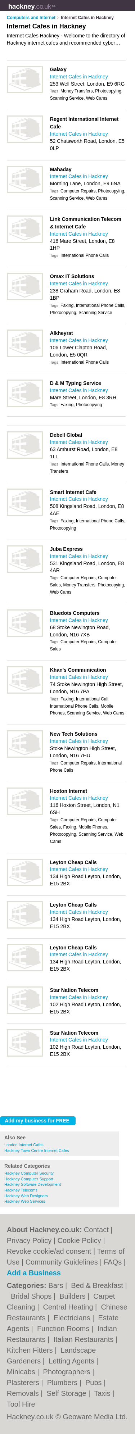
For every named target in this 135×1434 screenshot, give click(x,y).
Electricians (72, 1318)
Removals (24, 1393)
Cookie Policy (79, 1240)
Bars (56, 1285)
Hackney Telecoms (20, 1190)
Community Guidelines (62, 1262)
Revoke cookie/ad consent (49, 1251)
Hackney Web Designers (26, 1196)
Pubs (94, 1383)
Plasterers (24, 1383)
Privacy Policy (29, 1240)
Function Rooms (64, 1329)
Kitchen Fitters (31, 1350)
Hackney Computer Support (28, 1179)
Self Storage (68, 1393)
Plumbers (63, 1383)
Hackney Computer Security (29, 1173)
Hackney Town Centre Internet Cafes (36, 1150)
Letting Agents (72, 1361)
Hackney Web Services (24, 1201)
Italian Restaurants (84, 1339)
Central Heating (69, 1307)
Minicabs (22, 1372)
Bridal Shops (32, 1296)
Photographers (68, 1372)
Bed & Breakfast (98, 1285)
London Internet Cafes (24, 1145)
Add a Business (34, 1273)
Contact (96, 1230)
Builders (73, 1296)
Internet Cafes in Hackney (79, 77)
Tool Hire (21, 1404)
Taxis (103, 1393)
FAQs (113, 1262)
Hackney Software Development (32, 1184)
